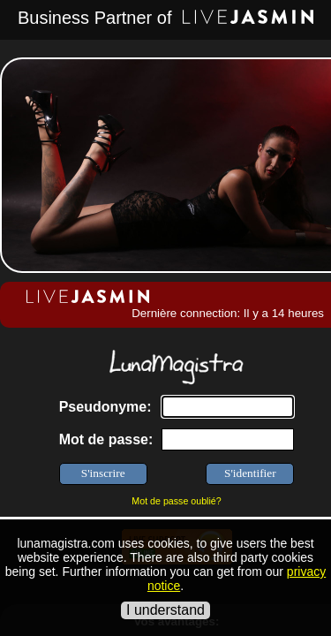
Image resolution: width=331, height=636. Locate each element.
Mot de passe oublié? (176, 501)
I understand (165, 609)
